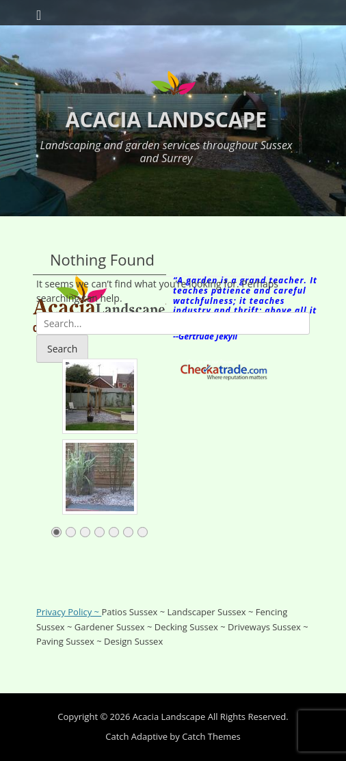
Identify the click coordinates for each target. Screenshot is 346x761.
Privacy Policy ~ (68, 612)
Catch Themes (211, 736)
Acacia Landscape (166, 119)
